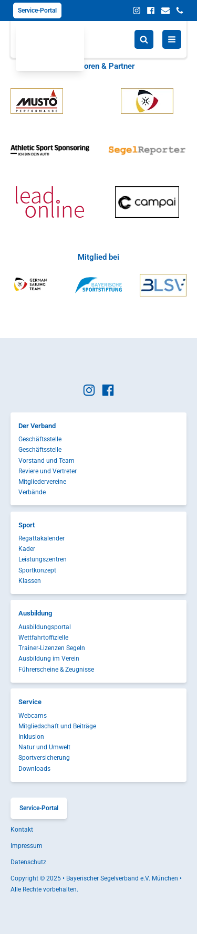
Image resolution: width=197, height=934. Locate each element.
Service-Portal (37, 10)
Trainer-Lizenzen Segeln (51, 648)
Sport (26, 525)
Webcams (32, 715)
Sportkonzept (37, 570)
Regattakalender (41, 538)
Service (30, 702)
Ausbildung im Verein (48, 658)
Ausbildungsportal (44, 627)
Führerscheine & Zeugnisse (56, 669)
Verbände (32, 492)
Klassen (29, 581)
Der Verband (37, 426)
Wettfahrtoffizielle (43, 637)
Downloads (34, 768)
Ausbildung (35, 613)
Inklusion (31, 736)
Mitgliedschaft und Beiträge (57, 726)
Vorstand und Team (46, 460)
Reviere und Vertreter (47, 471)
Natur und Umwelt (44, 747)
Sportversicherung (44, 757)
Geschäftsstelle (39, 439)
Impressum (27, 846)
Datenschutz (28, 862)
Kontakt (22, 829)
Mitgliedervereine (42, 481)
